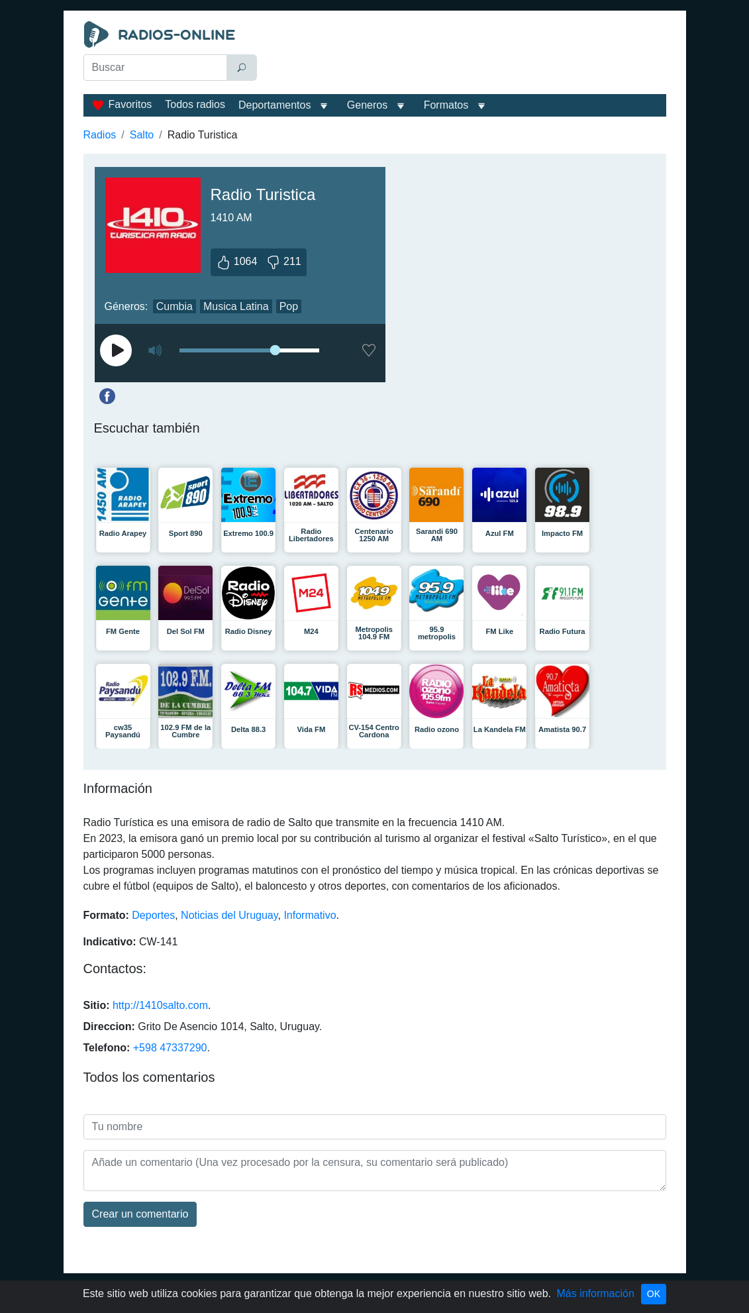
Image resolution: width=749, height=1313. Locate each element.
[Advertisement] (465, 54)
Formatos (446, 105)
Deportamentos (274, 105)
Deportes (153, 915)
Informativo (309, 915)
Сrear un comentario (140, 1214)
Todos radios (195, 104)
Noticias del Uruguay (229, 915)
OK (653, 1293)
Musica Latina (236, 306)
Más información (595, 1293)
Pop (288, 306)
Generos (367, 105)
